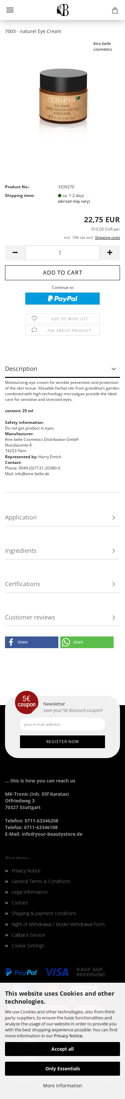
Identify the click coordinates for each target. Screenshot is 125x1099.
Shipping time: (19, 195)
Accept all (62, 1049)
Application (21, 517)
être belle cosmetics (102, 46)
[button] (31, 642)
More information (62, 1085)
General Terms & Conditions (41, 881)
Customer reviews (30, 617)
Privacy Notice (68, 1036)
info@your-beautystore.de (52, 834)
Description (21, 369)
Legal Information (30, 892)
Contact (20, 902)
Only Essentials (62, 1068)
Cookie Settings (28, 945)
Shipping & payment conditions (44, 913)
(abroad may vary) (74, 201)
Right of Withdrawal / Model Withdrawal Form (58, 924)
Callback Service (28, 935)
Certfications (22, 584)
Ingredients (21, 550)
